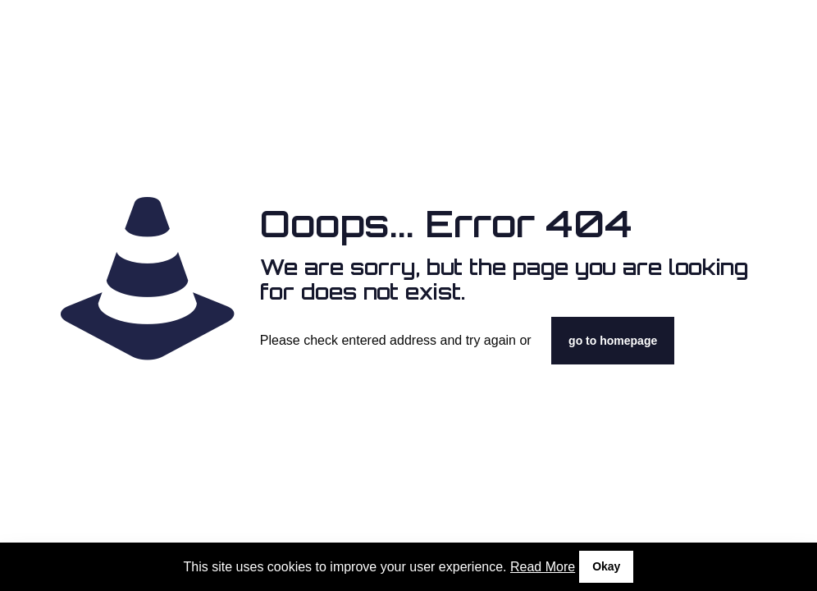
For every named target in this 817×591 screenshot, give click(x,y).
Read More (542, 567)
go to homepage (612, 340)
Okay (606, 566)
